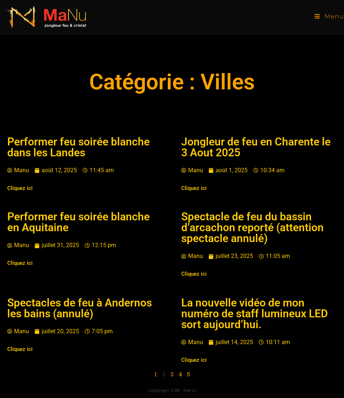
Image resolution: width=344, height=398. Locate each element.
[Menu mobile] (329, 16)
